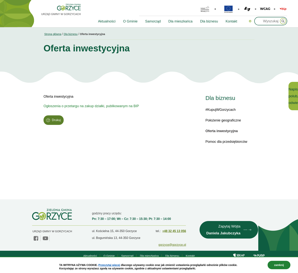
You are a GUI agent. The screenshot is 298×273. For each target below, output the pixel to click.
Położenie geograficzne (223, 120)
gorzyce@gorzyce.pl (172, 244)
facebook (36, 238)
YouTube (45, 238)
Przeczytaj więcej (109, 265)
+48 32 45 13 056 (174, 231)
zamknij (279, 265)
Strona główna (52, 34)
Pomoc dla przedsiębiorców (226, 142)
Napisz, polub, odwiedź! (293, 96)
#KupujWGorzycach (220, 110)
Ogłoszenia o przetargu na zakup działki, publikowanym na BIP (91, 106)
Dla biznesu (71, 34)
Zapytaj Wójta (223, 230)
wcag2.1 (265, 9)
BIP (283, 9)
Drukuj (56, 120)
